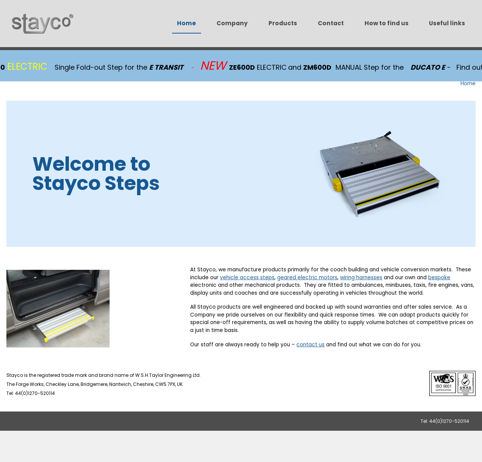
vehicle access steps (247, 277)
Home (186, 23)
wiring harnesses (361, 277)
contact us (310, 344)
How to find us (387, 23)
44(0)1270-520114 (449, 421)
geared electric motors (307, 277)
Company (232, 23)
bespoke (439, 277)
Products (282, 23)
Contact (331, 23)
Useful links (447, 23)
